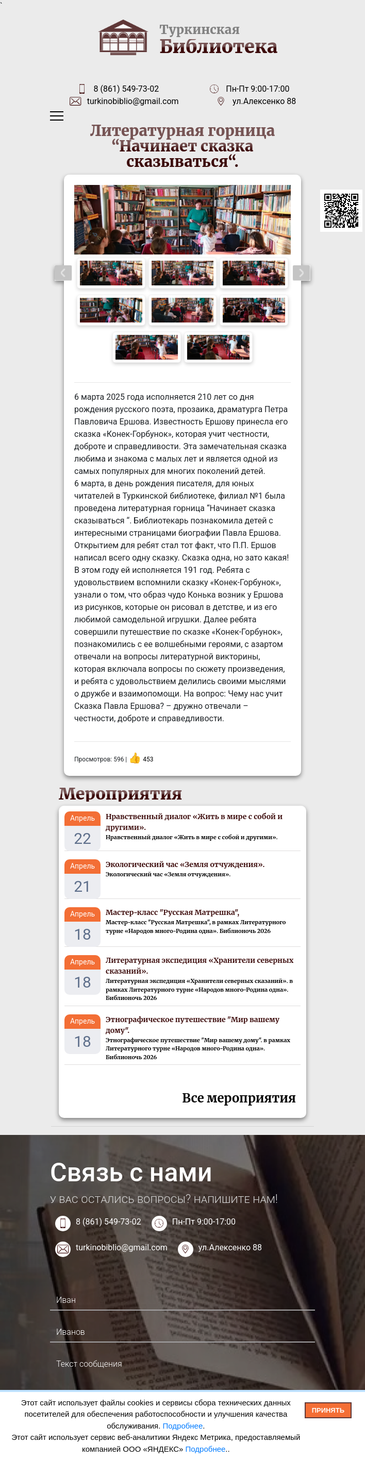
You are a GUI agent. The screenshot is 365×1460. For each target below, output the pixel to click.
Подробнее (183, 1425)
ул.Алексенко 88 (264, 101)
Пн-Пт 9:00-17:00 (204, 1222)
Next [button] (301, 273)
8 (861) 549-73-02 (126, 89)
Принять (328, 1410)
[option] (182, 219)
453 (148, 759)
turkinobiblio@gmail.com (133, 101)
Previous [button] (63, 273)
